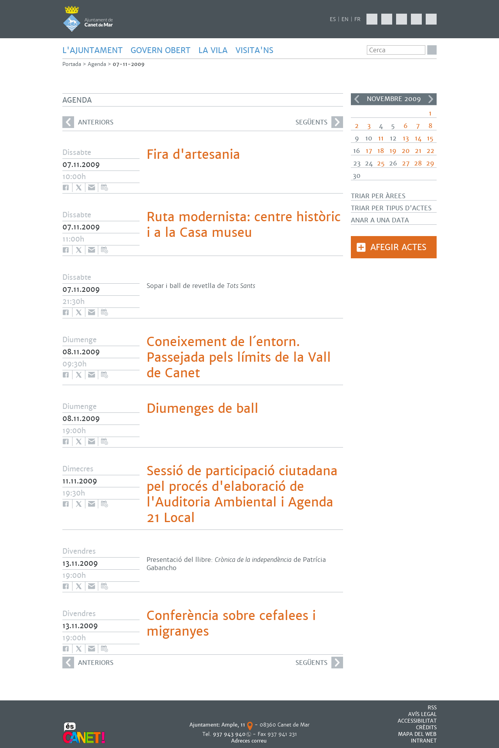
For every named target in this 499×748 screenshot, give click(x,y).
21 (418, 151)
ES (333, 19)
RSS (432, 707)
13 (406, 138)
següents (319, 122)
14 (418, 138)
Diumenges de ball (202, 408)
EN (345, 19)
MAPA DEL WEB (417, 734)
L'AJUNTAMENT (92, 50)
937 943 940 (229, 734)
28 (418, 163)
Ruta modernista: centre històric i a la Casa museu (244, 224)
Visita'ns (254, 50)
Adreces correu (249, 740)
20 (406, 151)
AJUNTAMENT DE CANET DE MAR (87, 18)
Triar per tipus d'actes (391, 208)
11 (381, 138)
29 (430, 163)
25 (381, 163)
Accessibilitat (417, 721)
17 (369, 151)
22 (430, 151)
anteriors (87, 122)
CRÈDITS (426, 727)
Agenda (97, 64)
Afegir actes (398, 247)
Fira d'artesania (193, 154)
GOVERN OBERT (161, 50)
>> (431, 99)
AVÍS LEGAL (422, 714)
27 (406, 163)
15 (430, 138)
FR (357, 19)
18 (380, 151)
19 (392, 151)
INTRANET (424, 740)
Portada (71, 64)
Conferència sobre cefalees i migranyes (231, 623)
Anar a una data (380, 220)
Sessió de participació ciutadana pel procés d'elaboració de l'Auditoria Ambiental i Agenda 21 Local (242, 494)
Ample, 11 (233, 724)
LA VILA (213, 50)
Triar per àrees (378, 196)
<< (357, 99)
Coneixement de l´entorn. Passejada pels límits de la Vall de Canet (239, 357)
